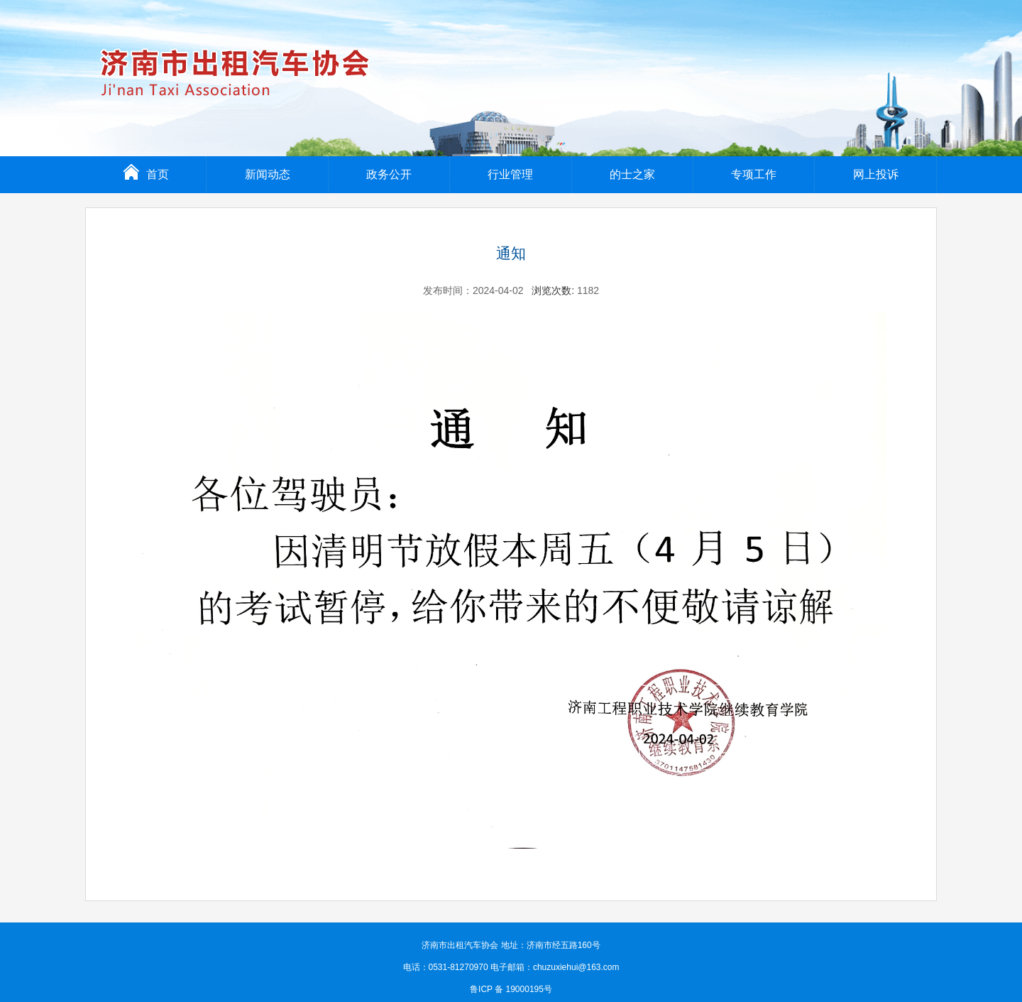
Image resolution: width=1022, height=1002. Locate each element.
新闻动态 (267, 174)
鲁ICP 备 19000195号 (511, 989)
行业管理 (510, 174)
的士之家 (632, 174)
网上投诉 (876, 174)
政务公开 (389, 174)
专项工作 (753, 174)
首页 (146, 174)
